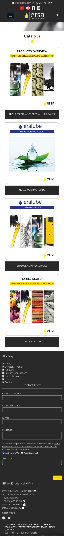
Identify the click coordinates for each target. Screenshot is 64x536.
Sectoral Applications (16, 373)
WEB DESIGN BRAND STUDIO (21, 533)
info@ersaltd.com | (22, 3)
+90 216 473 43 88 (42, 3)
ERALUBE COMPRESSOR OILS (32, 266)
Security (7, 458)
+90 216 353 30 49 (12, 505)
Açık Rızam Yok (31, 453)
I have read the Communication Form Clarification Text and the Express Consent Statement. (31, 447)
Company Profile (13, 367)
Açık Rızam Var (12, 453)
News (7, 379)
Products (9, 370)
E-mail (6, 418)
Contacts (9, 382)
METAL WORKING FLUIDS (32, 190)
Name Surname (11, 406)
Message (7, 430)
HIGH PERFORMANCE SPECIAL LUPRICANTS (32, 114)
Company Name (11, 394)
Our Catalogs (11, 376)
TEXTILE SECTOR (32, 342)
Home (7, 364)
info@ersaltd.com (11, 508)
